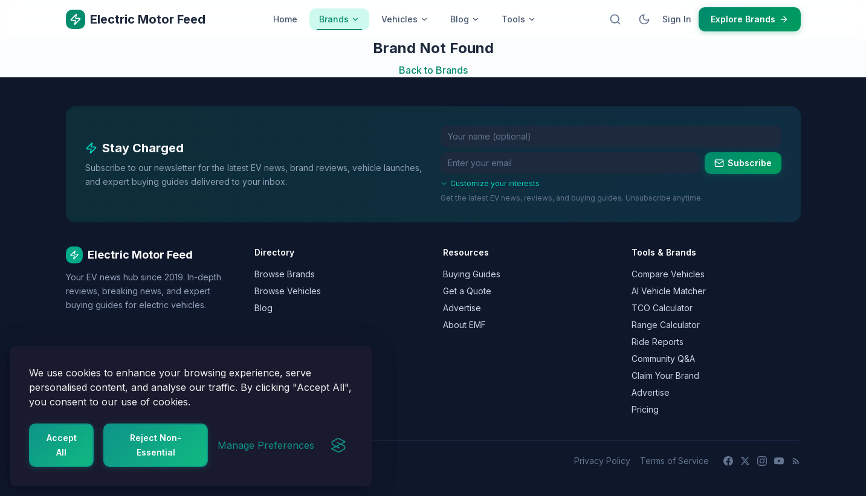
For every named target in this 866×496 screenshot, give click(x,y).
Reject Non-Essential (155, 445)
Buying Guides (471, 274)
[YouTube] (779, 461)
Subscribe (743, 163)
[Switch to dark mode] (644, 19)
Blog (465, 19)
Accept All (62, 445)
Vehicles (404, 19)
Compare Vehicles (668, 274)
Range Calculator (666, 325)
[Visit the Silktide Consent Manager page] (338, 445)
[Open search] (615, 19)
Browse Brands (284, 274)
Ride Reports (657, 342)
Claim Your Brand (665, 375)
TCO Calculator (662, 308)
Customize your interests (490, 183)
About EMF (464, 325)
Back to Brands (433, 70)
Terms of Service (674, 461)
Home (285, 19)
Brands (339, 22)
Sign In (676, 19)
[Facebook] (728, 461)
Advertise (462, 308)
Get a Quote (467, 291)
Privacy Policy (602, 461)
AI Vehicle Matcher (669, 291)
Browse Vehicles (287, 291)
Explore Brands (750, 19)
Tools (519, 19)
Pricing (645, 409)
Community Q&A (663, 358)
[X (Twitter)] (745, 461)
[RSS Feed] (796, 461)
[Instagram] (762, 461)
